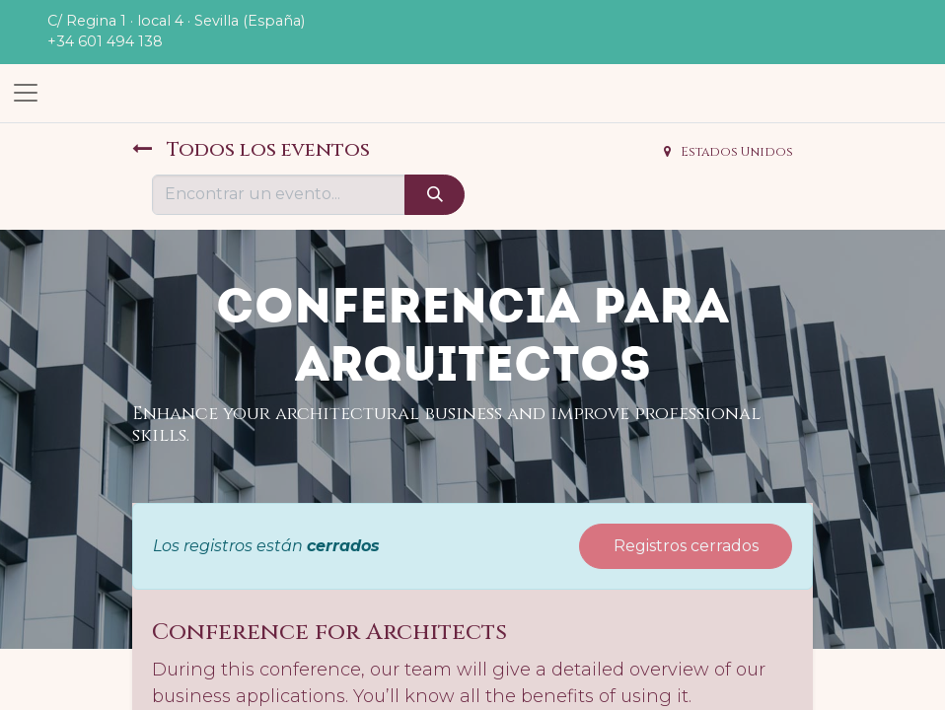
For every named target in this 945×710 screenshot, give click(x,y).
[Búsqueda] (434, 194)
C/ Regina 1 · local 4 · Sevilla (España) (176, 21)
